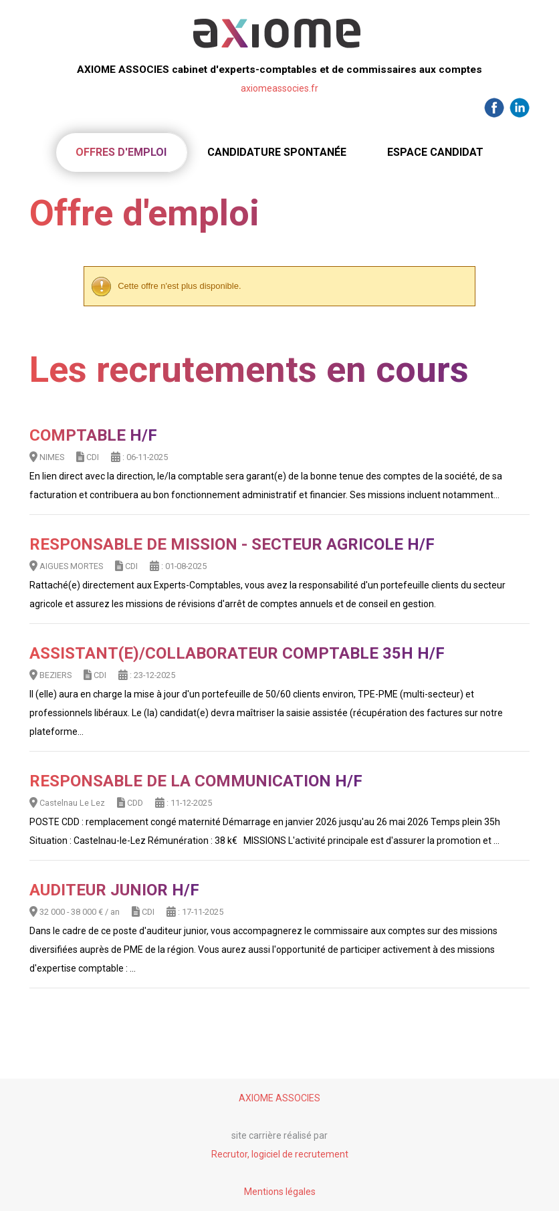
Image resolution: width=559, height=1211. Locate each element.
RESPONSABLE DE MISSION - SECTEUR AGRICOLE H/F (232, 544)
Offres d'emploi (121, 152)
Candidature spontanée (276, 152)
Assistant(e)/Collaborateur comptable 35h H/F (237, 653)
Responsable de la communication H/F (195, 781)
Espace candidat (435, 152)
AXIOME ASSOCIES (279, 1098)
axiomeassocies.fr (279, 88)
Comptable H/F (93, 435)
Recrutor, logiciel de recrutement (279, 1154)
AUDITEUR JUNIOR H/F (114, 890)
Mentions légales (280, 1191)
